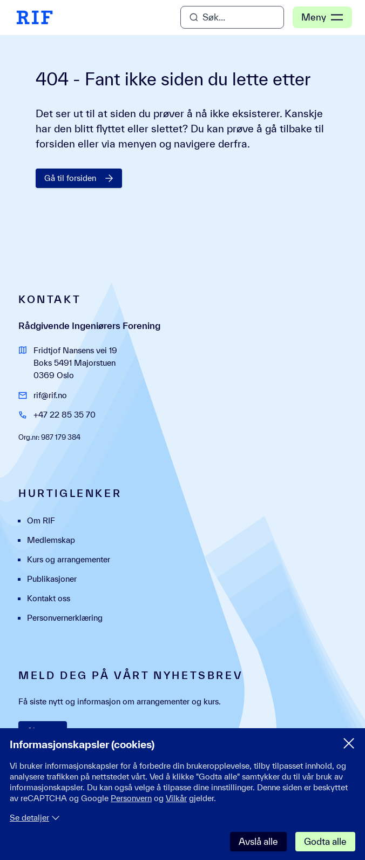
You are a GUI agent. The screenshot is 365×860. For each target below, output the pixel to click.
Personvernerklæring (65, 617)
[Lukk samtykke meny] (348, 743)
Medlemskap (51, 540)
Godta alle (325, 841)
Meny (322, 17)
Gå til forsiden (78, 178)
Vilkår (176, 798)
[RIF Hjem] (34, 17)
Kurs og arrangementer (68, 559)
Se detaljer (35, 817)
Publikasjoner (52, 578)
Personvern (131, 798)
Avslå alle (258, 841)
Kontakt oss (48, 598)
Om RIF (41, 520)
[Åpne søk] (232, 17)
